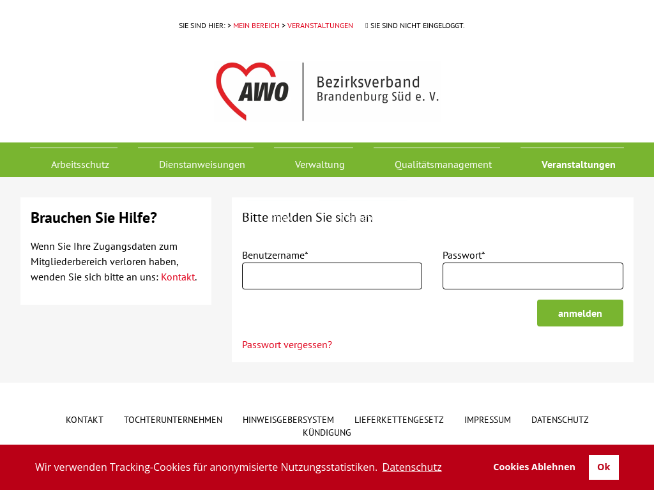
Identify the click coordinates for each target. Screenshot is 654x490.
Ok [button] (603, 467)
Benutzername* (275, 255)
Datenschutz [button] (412, 467)
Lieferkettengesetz (399, 419)
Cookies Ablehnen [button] (534, 467)
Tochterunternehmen (173, 419)
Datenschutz (560, 419)
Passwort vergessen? (287, 344)
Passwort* (464, 255)
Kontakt (178, 276)
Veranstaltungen (320, 25)
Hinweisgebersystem (288, 419)
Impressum (487, 419)
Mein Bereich (256, 25)
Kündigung (327, 432)
